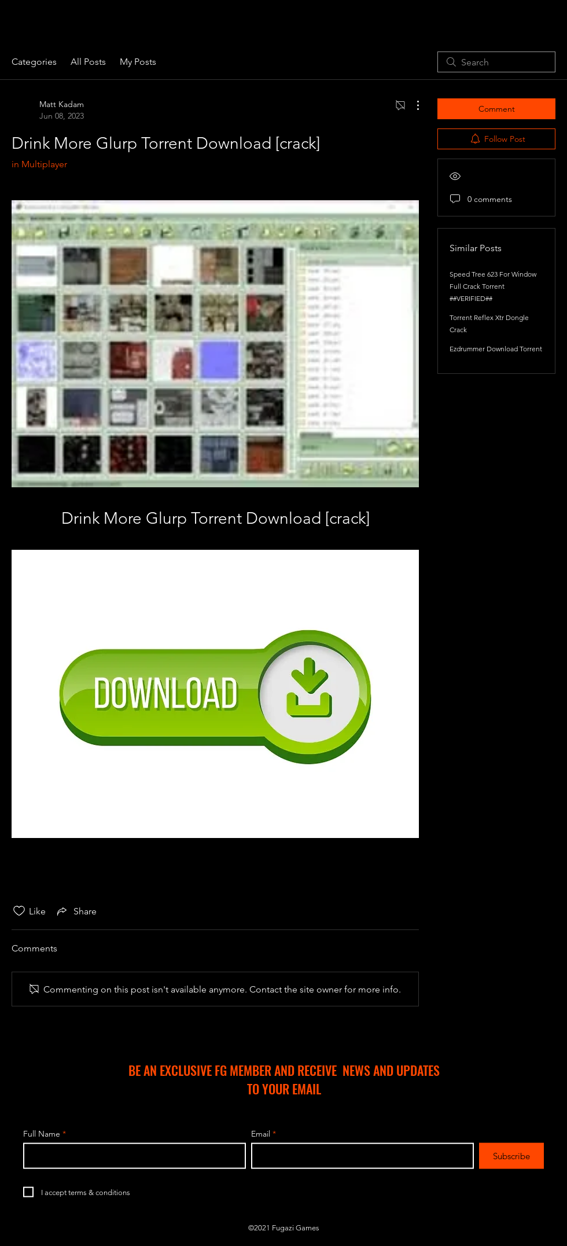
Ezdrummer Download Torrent (496, 348)
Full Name (41, 1134)
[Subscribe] (511, 1156)
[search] (496, 62)
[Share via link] (76, 911)
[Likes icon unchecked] (19, 911)
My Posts (138, 61)
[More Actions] (412, 105)
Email (260, 1134)
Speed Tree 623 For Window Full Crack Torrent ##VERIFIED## (493, 286)
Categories (34, 61)
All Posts (88, 61)
